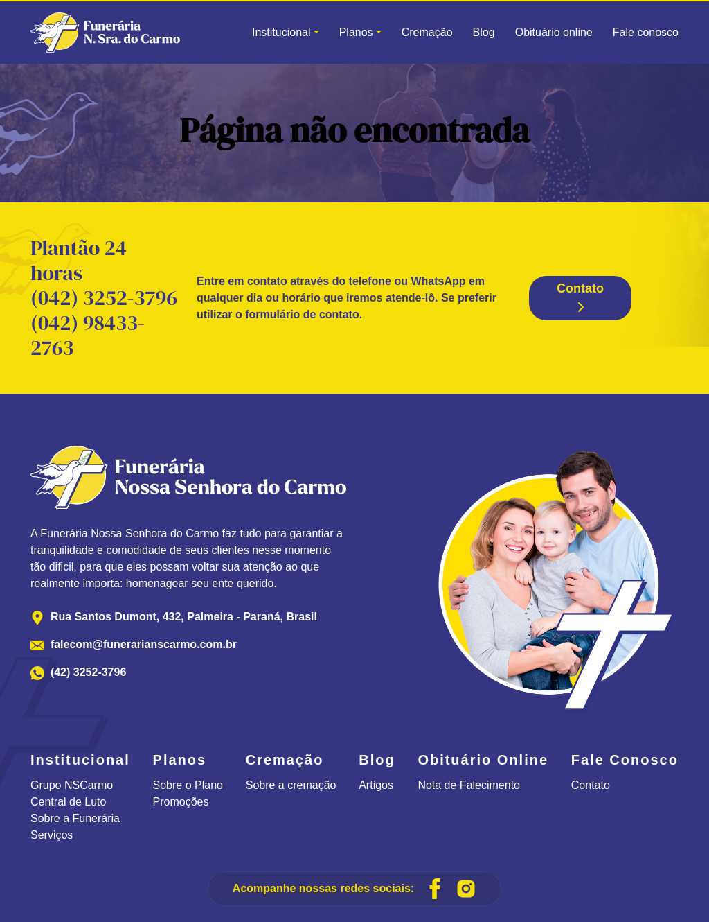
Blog (484, 32)
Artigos (376, 785)
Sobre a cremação (291, 785)
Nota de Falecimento (469, 785)
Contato (580, 297)
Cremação (427, 32)
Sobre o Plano (188, 785)
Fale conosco (646, 32)
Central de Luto (68, 802)
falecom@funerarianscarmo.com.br (144, 644)
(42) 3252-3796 (88, 672)
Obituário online (554, 32)
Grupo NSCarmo (71, 785)
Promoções (181, 802)
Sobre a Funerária (75, 818)
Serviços (51, 835)
